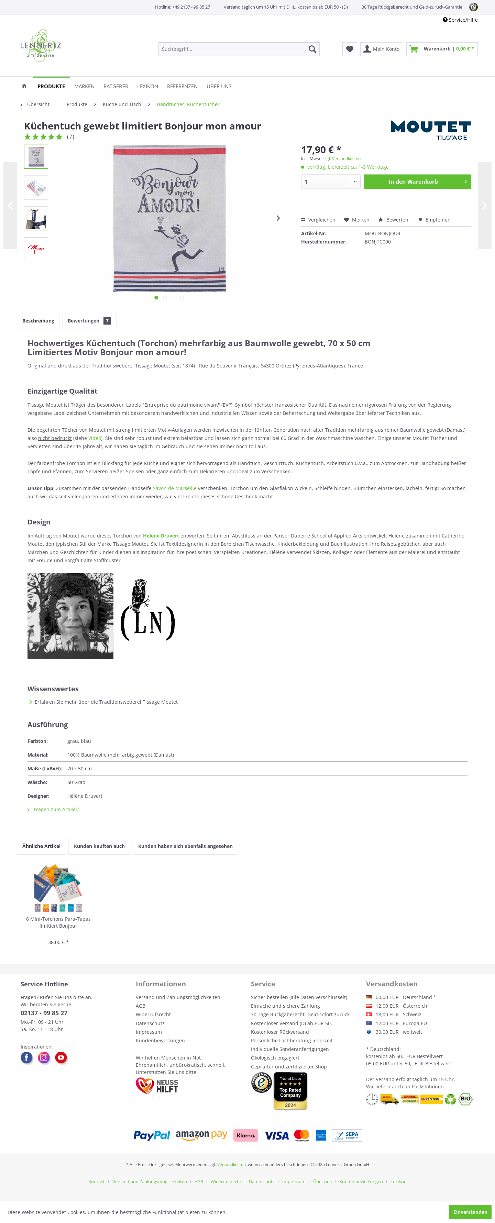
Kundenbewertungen (160, 1040)
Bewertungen (89, 321)
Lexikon (398, 1181)
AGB (140, 1006)
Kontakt (96, 1181)
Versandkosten (231, 1164)
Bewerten (394, 219)
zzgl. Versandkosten (341, 158)
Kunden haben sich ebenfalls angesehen (185, 846)
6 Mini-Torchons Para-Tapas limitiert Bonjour (58, 922)
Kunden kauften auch (99, 846)
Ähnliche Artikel (41, 846)
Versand (385, 1079)
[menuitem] (239, 49)
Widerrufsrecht (153, 1014)
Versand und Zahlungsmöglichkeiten (178, 997)
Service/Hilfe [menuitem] (460, 19)
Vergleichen (318, 219)
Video (94, 438)
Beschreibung (38, 320)
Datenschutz (150, 1023)
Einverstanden (470, 1212)
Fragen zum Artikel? (53, 809)
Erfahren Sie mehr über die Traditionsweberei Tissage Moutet (106, 702)
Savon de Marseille (175, 488)
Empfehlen (434, 219)
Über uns (322, 1181)
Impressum (149, 1032)
